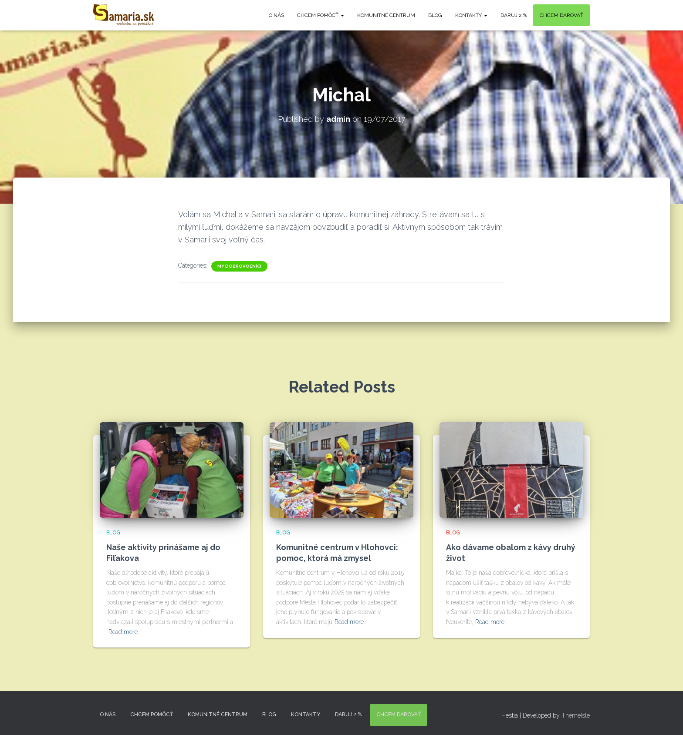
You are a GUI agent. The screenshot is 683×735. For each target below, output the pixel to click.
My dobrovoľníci (239, 266)
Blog (435, 15)
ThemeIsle (575, 715)
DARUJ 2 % (513, 15)
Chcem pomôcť (320, 15)
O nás (276, 15)
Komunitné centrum (386, 15)
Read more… (124, 631)
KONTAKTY (471, 15)
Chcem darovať (561, 15)
